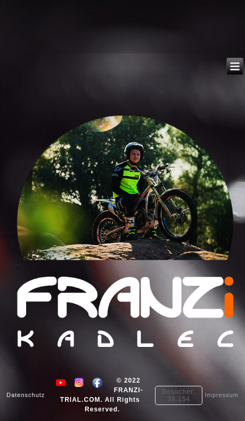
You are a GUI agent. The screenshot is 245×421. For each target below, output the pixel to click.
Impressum (221, 395)
